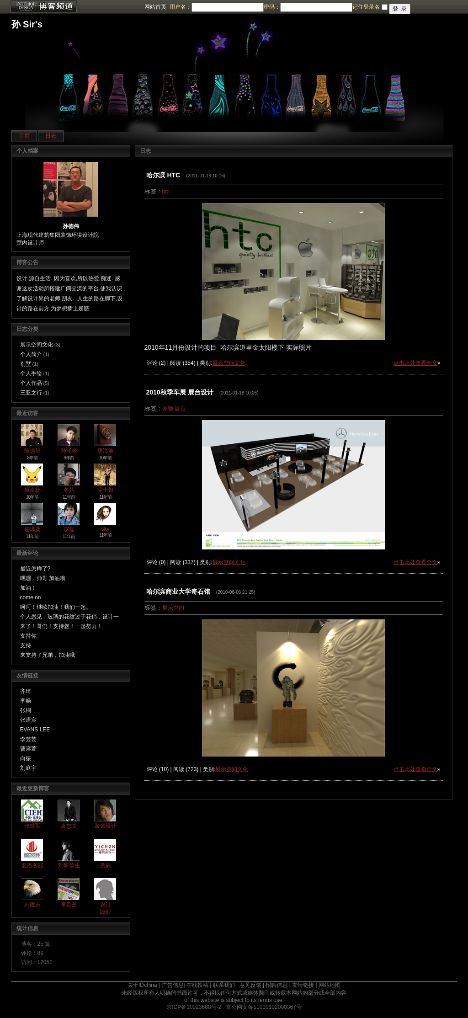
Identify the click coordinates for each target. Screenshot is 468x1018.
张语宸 (28, 720)
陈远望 (32, 451)
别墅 (25, 364)
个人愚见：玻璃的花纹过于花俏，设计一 (69, 616)
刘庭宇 (28, 768)
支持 (25, 645)
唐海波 (105, 451)
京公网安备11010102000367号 (263, 1007)
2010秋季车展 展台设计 (179, 392)
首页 (24, 136)
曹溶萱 (28, 749)
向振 (25, 758)
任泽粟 (32, 529)
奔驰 (167, 408)
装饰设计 (106, 826)
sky (105, 529)
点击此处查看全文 (415, 363)
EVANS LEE (35, 729)
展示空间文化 (36, 344)
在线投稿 (197, 985)
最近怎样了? (35, 568)
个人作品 (31, 383)
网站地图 (329, 985)
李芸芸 (28, 739)
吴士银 (105, 490)
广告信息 (173, 985)
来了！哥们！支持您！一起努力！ (61, 626)
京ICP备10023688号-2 (193, 1007)
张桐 (25, 710)
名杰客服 (32, 865)
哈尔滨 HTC (163, 175)
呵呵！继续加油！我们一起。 (55, 607)
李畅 (25, 701)
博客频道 (43, 7)
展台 (180, 408)
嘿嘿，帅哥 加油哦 (42, 578)
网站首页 (155, 7)
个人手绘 (31, 373)
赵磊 (69, 529)
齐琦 (25, 691)
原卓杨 (32, 490)
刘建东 (32, 904)
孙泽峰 (69, 451)
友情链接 (303, 985)
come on (30, 597)
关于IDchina (142, 985)
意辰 (105, 865)
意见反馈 (250, 985)
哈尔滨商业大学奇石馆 (178, 591)
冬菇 (69, 490)
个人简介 (31, 354)
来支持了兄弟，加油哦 (47, 655)
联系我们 (224, 985)
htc (166, 191)
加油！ (28, 588)
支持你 (28, 636)
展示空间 (173, 608)
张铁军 (32, 826)
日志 (50, 136)
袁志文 (69, 826)
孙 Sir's (27, 24)
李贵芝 (69, 904)
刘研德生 (69, 865)
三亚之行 (31, 392)
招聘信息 (276, 985)
